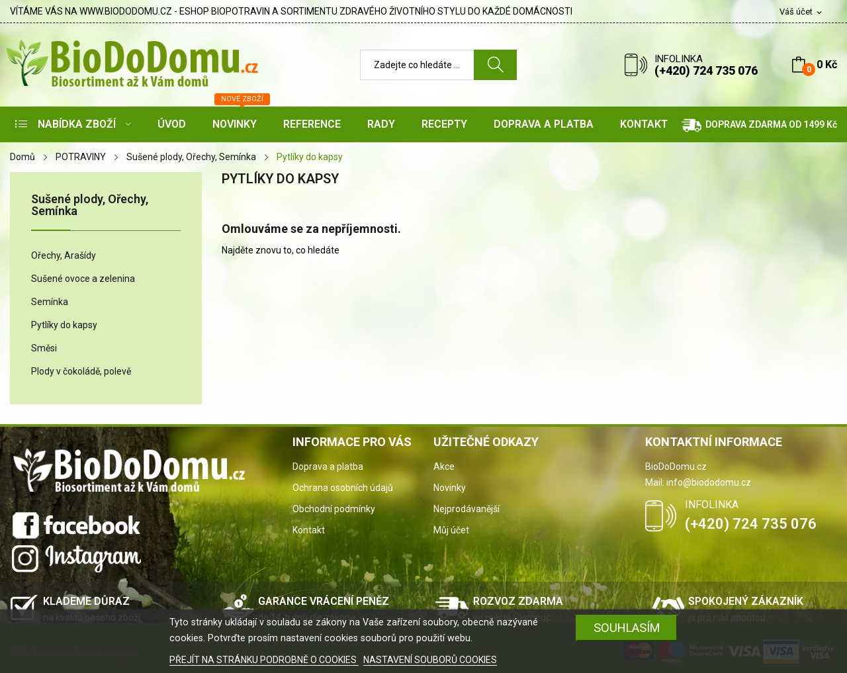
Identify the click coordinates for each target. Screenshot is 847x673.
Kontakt (308, 530)
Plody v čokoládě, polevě (81, 371)
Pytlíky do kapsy (64, 325)
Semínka (49, 301)
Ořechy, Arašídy (63, 255)
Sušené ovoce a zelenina (83, 278)
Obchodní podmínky (333, 509)
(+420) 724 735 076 (706, 70)
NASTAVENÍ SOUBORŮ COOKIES (430, 659)
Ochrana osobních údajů (342, 487)
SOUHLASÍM (627, 628)
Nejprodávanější (466, 509)
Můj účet (451, 530)
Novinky (449, 487)
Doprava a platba (327, 466)
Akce (444, 466)
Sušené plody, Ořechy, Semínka (89, 205)
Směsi (44, 348)
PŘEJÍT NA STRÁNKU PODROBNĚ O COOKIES (264, 659)
